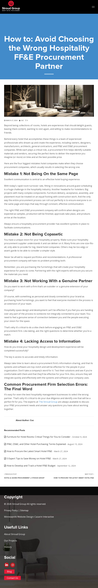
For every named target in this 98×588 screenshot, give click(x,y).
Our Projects (10, 540)
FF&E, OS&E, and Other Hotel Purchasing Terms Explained (36, 444)
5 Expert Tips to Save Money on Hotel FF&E (29, 458)
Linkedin (7, 566)
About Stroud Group (14, 534)
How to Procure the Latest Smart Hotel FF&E (29, 451)
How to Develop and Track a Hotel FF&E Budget (31, 465)
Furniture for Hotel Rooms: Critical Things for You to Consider (38, 436)
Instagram (52, 566)
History (8, 546)
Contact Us (12, 577)
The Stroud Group (48, 401)
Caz (22, 120)
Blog (9, 571)
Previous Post (24, 476)
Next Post (74, 476)
